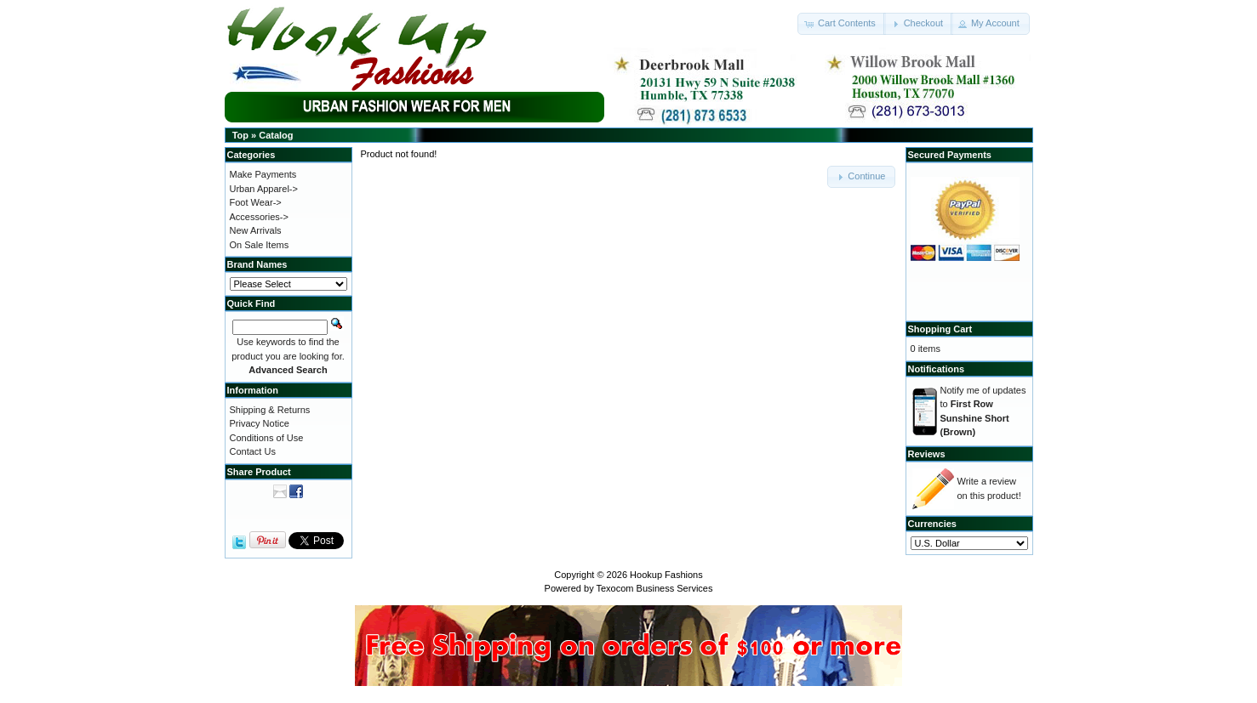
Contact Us (253, 451)
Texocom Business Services (655, 588)
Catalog (276, 135)
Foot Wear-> (256, 202)
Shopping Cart (940, 329)
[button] (841, 24)
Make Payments (263, 174)
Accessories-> (259, 217)
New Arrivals (256, 230)
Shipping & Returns (270, 410)
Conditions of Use (267, 438)
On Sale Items (259, 245)
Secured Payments (949, 155)
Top (240, 135)
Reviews (927, 454)
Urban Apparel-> (264, 189)
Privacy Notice (259, 423)
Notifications (936, 369)
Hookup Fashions (666, 575)
